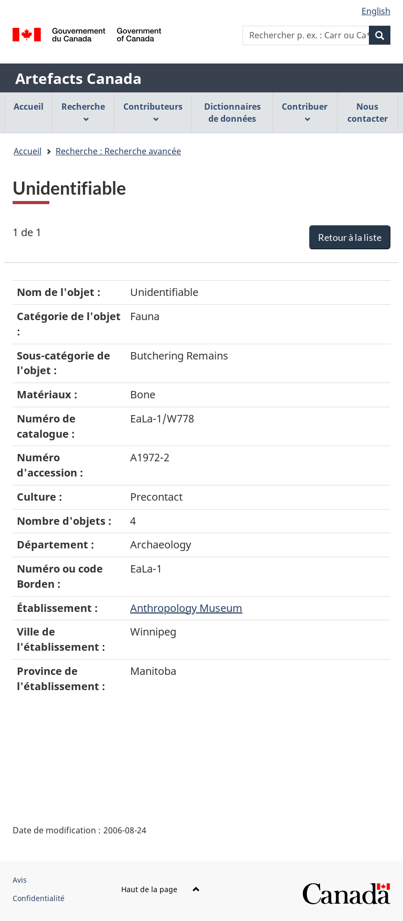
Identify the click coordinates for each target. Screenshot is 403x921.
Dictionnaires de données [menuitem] (232, 112)
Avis (20, 880)
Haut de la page (160, 889)
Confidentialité (39, 898)
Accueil (27, 151)
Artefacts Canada (78, 78)
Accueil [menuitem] (29, 106)
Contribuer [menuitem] (304, 111)
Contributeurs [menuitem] (153, 111)
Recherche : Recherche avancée (118, 151)
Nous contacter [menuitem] (367, 112)
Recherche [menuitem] (83, 111)
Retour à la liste (349, 237)
